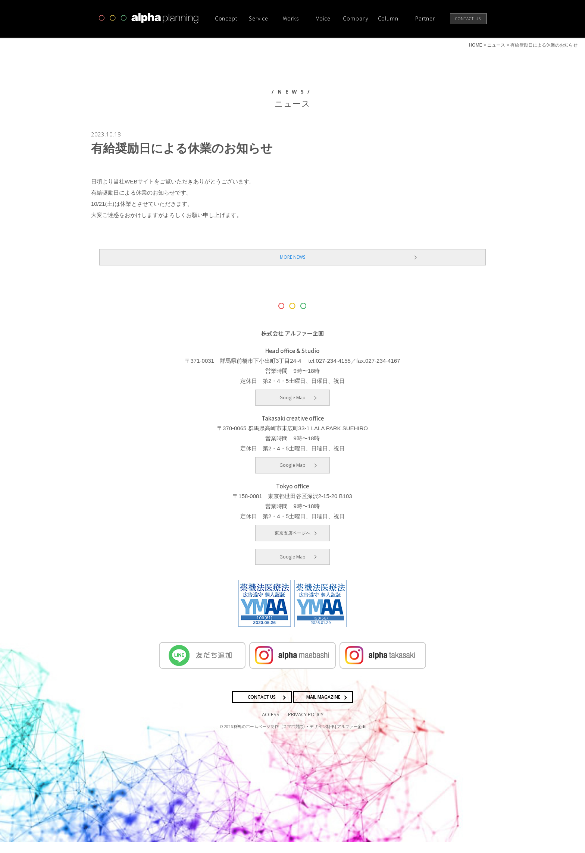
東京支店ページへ (292, 544)
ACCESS (270, 725)
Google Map (292, 408)
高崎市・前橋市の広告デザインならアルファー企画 (149, 18)
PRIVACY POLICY (305, 725)
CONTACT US (262, 708)
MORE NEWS (292, 268)
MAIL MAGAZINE (323, 708)
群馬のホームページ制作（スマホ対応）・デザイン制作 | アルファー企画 (300, 737)
